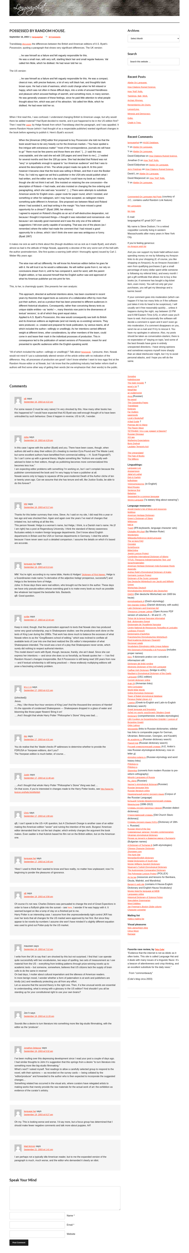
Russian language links (140, 848)
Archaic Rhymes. (136, 100)
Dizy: (130, 706)
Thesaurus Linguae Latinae (142, 653)
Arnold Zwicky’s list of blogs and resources (150, 535)
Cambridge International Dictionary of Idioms (151, 589)
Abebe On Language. (139, 82)
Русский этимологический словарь (146, 805)
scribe (27, 616)
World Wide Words (137, 741)
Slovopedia (133, 788)
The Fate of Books (137, 474)
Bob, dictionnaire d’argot (140, 663)
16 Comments (57, 37)
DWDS (131, 631)
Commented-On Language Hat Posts (147, 203)
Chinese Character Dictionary (143, 916)
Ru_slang (133, 841)
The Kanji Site (135, 923)
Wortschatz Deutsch (138, 624)
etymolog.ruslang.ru (138, 816)
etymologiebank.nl (137, 638)
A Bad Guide (134, 435)
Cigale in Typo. (135, 122)
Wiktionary (133, 549)
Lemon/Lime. (134, 109)
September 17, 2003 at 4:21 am (40, 690)
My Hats (132, 219)
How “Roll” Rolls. (136, 91)
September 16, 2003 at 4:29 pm (40, 440)
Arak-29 (132, 734)
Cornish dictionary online (140, 731)
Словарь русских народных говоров (147, 869)
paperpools (133, 427)
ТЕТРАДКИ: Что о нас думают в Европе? (150, 445)
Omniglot (132, 574)
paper (29, 124)
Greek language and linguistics (144, 763)
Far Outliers (134, 424)
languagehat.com (20, 9)
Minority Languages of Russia (143, 837)
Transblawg (134, 417)
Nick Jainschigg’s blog (139, 1002)
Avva (130, 406)
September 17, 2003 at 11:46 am (41, 778)
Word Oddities (135, 976)
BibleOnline (134, 581)
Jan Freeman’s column (147, 979)
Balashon (132, 515)
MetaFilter (133, 399)
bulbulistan (133, 501)
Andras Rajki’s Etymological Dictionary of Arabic (153, 606)
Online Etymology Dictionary (142, 745)
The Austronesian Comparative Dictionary (149, 940)
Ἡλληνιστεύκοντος (137, 504)
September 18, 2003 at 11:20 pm (41, 1017)
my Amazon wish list (138, 254)
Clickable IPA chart (137, 560)
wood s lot (133, 395)
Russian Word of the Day (141, 891)
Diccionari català (136, 692)
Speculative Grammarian (141, 972)
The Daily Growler (137, 392)
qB (25, 398)
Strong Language (137, 522)
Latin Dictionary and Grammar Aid (145, 649)
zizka (26, 437)
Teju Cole (160, 1025)
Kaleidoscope (135, 388)
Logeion (132, 756)
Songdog (132, 385)
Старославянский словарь (142, 876)
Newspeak (86, 352)
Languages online (137, 965)
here (70, 908)
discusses (27, 44)
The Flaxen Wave (137, 442)
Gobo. (131, 118)
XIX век (132, 452)
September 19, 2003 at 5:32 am (40, 1052)
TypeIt (131, 557)
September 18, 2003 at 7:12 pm (40, 950)
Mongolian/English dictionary (143, 926)
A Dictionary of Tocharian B (142, 912)
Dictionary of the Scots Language (145, 613)
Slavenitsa (133, 830)
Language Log (135, 487)
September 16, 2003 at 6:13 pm (40, 567)
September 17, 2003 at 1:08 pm (40, 816)
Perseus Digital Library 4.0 (141, 752)
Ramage (132, 1009)
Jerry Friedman (136, 172)
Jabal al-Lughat (136, 494)
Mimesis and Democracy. (141, 113)
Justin (27, 774)
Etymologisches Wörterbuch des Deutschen (150, 628)
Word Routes (134, 508)
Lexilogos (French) (137, 677)
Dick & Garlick (135, 497)
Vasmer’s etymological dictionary (145, 844)
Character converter (138, 983)
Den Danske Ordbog (138, 642)
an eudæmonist (136, 403)
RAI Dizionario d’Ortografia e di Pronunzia (149, 699)
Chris (26, 813)
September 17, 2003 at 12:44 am (41, 620)
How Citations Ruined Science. (144, 87)
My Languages (135, 213)
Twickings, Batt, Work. (139, 96)
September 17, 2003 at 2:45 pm (40, 862)
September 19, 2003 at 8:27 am (40, 1115)
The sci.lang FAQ (137, 571)
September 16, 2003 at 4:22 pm (40, 402)
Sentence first (135, 512)
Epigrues (132, 420)
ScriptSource (134, 578)
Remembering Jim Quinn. (141, 105)
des (26, 736)
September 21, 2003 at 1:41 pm (40, 1150)
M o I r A (28, 687)
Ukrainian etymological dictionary (145, 901)
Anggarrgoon (134, 490)
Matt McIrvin (30, 1146)
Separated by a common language (146, 519)
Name (70, 1216)
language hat (31, 564)
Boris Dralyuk (135, 459)
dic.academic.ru (136, 798)
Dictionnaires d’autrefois (140, 681)
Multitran (132, 539)
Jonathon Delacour (34, 1048)
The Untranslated (137, 470)
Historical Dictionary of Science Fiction (148, 969)
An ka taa (133, 947)
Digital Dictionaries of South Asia (145, 930)
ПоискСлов (134, 802)
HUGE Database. (154, 142)
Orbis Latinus (134, 784)
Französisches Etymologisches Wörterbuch (150, 685)
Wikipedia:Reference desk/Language (147, 567)
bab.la (131, 553)
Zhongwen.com (136, 919)
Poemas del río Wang (139, 438)
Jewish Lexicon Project (140, 585)
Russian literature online (140, 852)
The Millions (134, 477)
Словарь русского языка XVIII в (145, 884)
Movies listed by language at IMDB (146, 962)
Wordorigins (134, 564)
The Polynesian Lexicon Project (144, 944)
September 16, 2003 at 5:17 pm (40, 507)
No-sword (133, 410)
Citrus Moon (134, 1006)
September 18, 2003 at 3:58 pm (40, 897)
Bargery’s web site (137, 955)
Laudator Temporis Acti (139, 463)
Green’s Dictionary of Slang (142, 546)
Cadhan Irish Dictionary (140, 720)
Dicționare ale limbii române (142, 713)
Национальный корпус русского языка (148, 855)
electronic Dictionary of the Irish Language (150, 716)
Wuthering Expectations (140, 456)
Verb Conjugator (136, 738)
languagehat (38, 37)
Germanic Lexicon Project (141, 610)
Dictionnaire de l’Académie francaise (147, 667)
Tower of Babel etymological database (147, 748)
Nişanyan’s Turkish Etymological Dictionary (150, 937)
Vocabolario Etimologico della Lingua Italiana (151, 695)
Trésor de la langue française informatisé (149, 660)
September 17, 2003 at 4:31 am (40, 739)
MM (26, 504)
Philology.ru (134, 823)
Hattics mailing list (137, 993)
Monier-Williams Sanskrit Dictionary (146, 933)
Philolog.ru (133, 827)
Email (70, 1225)
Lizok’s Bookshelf (137, 431)
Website (71, 1234)
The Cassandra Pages (139, 413)
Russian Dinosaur (137, 449)
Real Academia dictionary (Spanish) (146, 688)
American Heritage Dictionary (143, 542)
